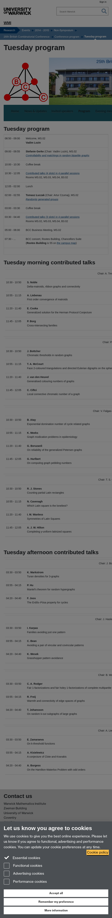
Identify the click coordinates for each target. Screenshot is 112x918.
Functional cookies (23, 866)
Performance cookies (25, 882)
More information (56, 910)
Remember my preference (56, 901)
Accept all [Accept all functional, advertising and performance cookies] (56, 893)
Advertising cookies (24, 873)
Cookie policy (97, 852)
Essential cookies (22, 857)
